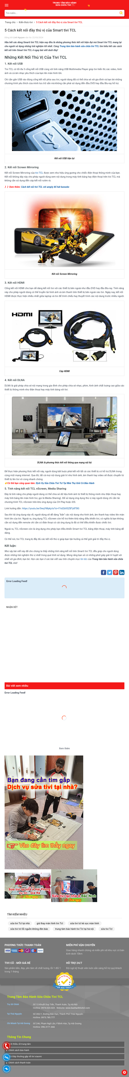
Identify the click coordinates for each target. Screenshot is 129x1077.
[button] (18, 1044)
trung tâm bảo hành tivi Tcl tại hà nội (74, 929)
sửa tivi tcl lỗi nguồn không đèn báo (29, 929)
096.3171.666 (48, 1027)
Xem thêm (64, 748)
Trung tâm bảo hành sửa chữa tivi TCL (79, 46)
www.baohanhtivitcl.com (78, 1008)
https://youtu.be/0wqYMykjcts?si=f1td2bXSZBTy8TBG (50, 508)
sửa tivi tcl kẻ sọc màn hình (84, 923)
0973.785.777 (48, 1017)
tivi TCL (39, 172)
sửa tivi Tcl (106, 929)
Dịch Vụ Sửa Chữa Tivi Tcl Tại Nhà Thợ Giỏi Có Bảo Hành (65, 483)
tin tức (84, 559)
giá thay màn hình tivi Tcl (50, 923)
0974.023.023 (48, 1008)
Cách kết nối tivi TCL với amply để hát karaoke (45, 187)
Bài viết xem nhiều (17, 685)
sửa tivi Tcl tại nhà (20, 923)
